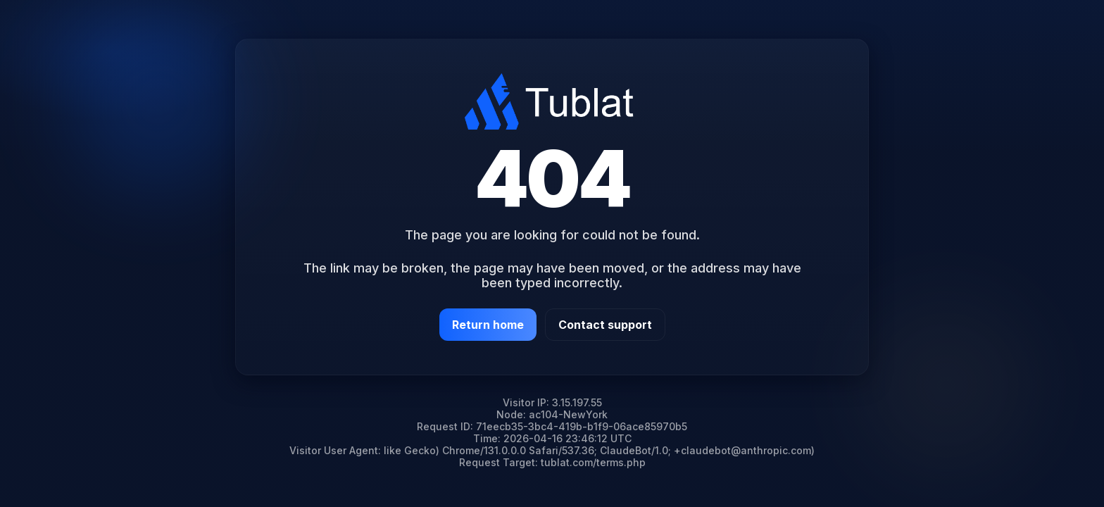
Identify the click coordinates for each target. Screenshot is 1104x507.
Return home (488, 325)
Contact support (605, 325)
